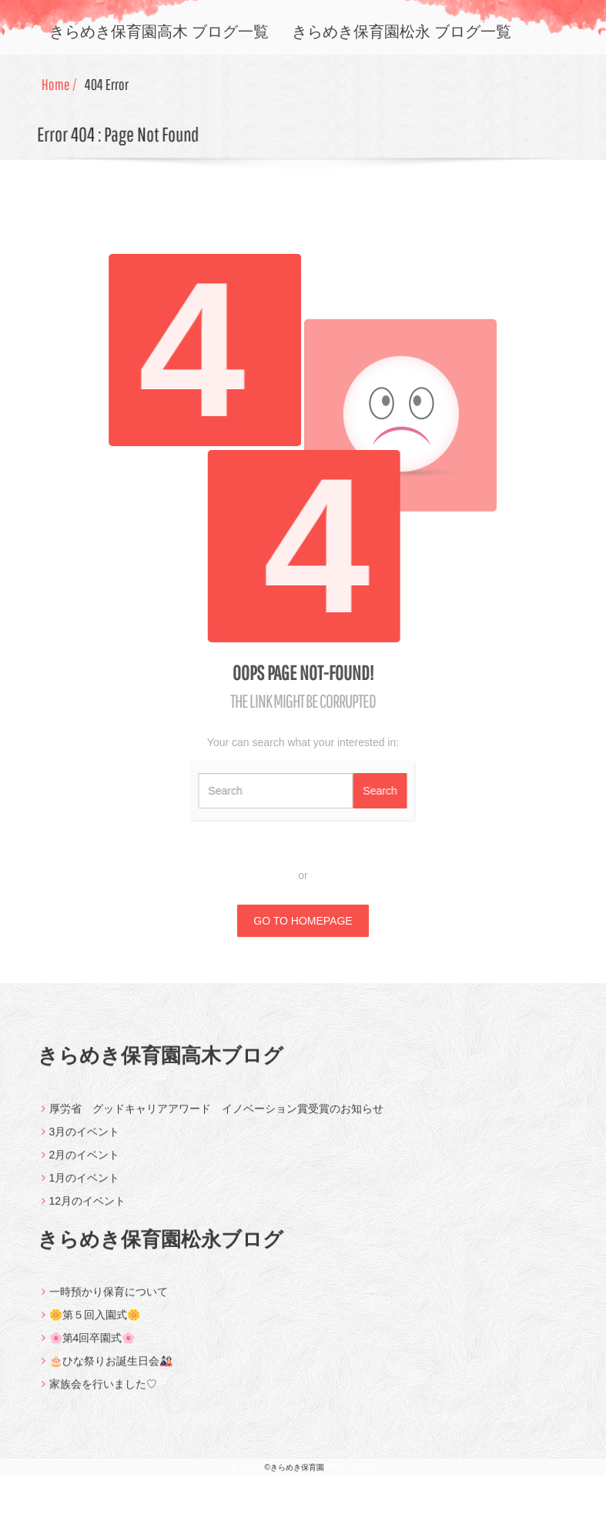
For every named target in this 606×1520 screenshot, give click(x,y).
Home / (61, 84)
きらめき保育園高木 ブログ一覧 (159, 31)
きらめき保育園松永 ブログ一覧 (401, 31)
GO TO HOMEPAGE (302, 921)
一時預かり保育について (108, 1301)
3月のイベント (84, 1140)
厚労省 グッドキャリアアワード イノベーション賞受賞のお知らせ (216, 1117)
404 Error (109, 84)
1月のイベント (84, 1186)
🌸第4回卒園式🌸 (92, 1347)
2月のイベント (84, 1163)
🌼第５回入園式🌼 (94, 1324)
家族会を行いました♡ (103, 1393)
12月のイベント (87, 1209)
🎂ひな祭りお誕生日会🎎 (110, 1370)
